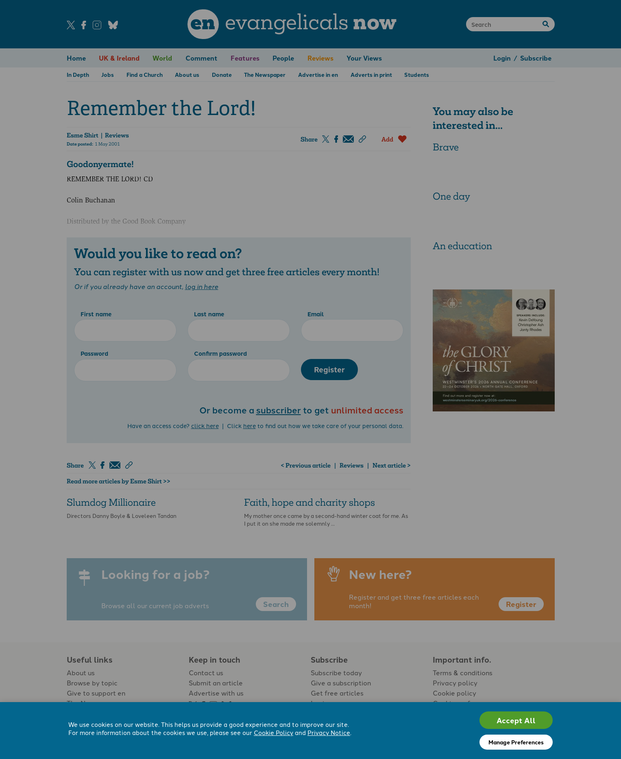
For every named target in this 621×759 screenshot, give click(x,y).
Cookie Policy (273, 732)
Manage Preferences (516, 742)
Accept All (516, 720)
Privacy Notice (328, 732)
